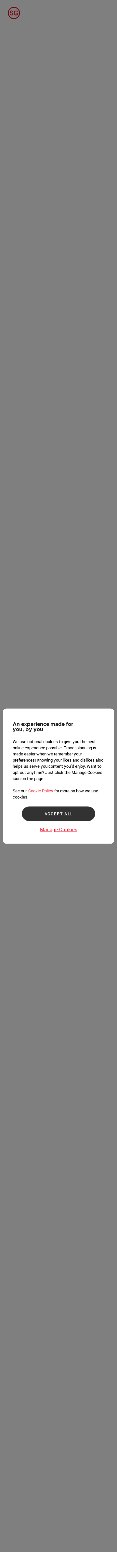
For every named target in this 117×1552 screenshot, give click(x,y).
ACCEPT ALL (59, 813)
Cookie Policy (40, 790)
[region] (58, 776)
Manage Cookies (58, 829)
